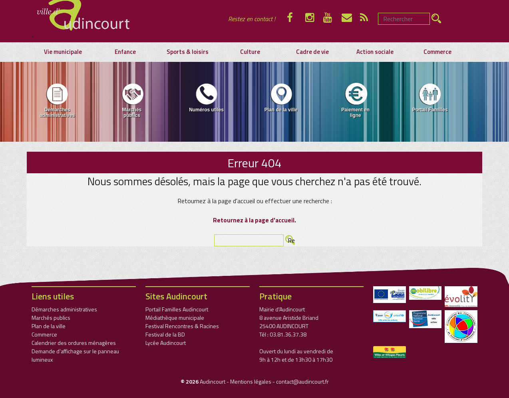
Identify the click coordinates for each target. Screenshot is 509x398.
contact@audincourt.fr (302, 381)
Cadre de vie (312, 52)
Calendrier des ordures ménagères (74, 343)
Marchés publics (131, 100)
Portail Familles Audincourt (176, 309)
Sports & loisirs (188, 52)
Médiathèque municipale (174, 317)
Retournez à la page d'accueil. (254, 220)
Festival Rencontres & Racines (182, 326)
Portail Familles (430, 97)
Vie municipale (63, 52)
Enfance (125, 52)
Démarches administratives (57, 100)
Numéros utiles (206, 97)
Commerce (437, 52)
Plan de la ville (281, 97)
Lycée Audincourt (165, 343)
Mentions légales (250, 381)
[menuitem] (57, 102)
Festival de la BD (165, 334)
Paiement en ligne (355, 100)
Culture (250, 52)
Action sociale (375, 52)
